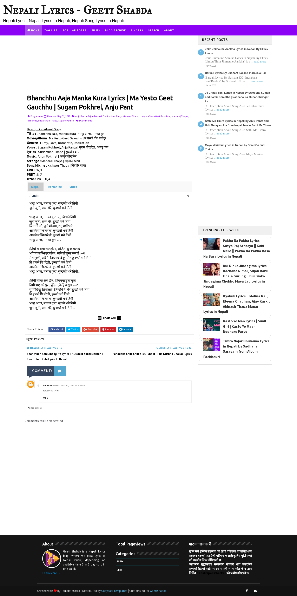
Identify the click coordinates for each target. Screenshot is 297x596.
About (169, 30)
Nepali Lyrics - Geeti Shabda (77, 10)
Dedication (109, 116)
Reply (45, 397)
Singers (137, 30)
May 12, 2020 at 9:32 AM (73, 385)
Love (142, 116)
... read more (258, 61)
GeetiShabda (158, 591)
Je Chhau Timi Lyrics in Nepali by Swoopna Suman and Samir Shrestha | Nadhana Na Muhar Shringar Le (237, 97)
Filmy (119, 116)
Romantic (32, 120)
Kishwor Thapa (131, 116)
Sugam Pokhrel (66, 120)
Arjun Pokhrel (95, 116)
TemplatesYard (70, 591)
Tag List (51, 30)
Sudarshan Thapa (47, 120)
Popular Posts (74, 30)
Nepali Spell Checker (211, 573)
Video (74, 187)
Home (35, 30)
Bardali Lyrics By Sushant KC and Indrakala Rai (235, 72)
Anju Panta (81, 116)
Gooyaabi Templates (114, 591)
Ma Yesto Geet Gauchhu (158, 116)
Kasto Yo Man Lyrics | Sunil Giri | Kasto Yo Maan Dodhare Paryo (244, 326)
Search (153, 30)
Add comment (35, 407)
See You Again (51, 385)
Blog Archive (115, 30)
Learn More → (51, 573)
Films (96, 30)
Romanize (55, 187)
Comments (85, 120)
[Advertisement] (109, 64)
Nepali (35, 187)
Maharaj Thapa (180, 116)
